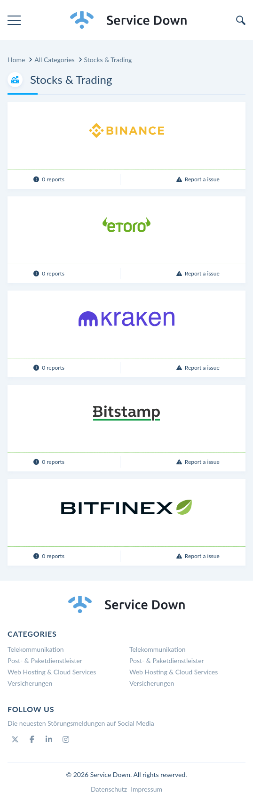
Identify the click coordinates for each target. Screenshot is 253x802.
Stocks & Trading (108, 60)
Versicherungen (30, 683)
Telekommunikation (36, 649)
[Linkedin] (48, 739)
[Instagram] (65, 739)
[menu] (14, 20)
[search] (240, 20)
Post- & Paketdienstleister (45, 660)
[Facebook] (32, 739)
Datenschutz (109, 789)
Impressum (146, 789)
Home (16, 60)
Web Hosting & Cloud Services (52, 672)
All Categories (54, 60)
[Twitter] (15, 739)
